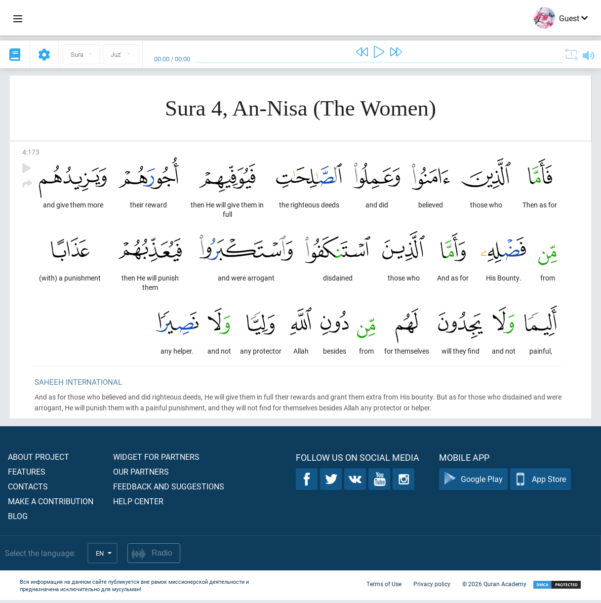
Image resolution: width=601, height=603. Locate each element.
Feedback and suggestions (168, 489)
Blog (18, 519)
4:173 (31, 152)
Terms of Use (383, 587)
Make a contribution (50, 504)
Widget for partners (156, 459)
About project (38, 459)
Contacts (28, 489)
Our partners (141, 474)
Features (26, 474)
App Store (540, 482)
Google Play (473, 482)
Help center (138, 504)
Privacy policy (431, 587)
